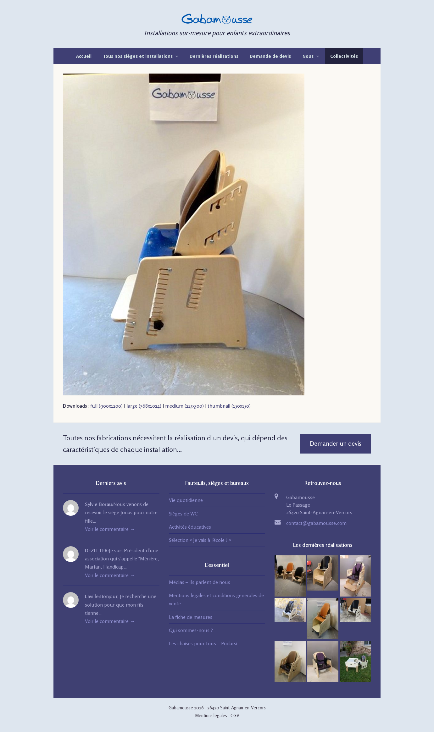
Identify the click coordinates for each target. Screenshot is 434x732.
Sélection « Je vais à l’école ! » (200, 540)
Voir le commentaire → (110, 529)
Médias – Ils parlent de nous (199, 582)
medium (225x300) (184, 406)
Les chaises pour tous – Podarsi (203, 643)
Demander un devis (335, 443)
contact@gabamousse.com (316, 523)
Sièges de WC (183, 513)
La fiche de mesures (190, 617)
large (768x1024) (143, 406)
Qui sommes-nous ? (191, 630)
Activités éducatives (190, 527)
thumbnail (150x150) (229, 406)
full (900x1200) (106, 406)
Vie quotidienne (186, 500)
